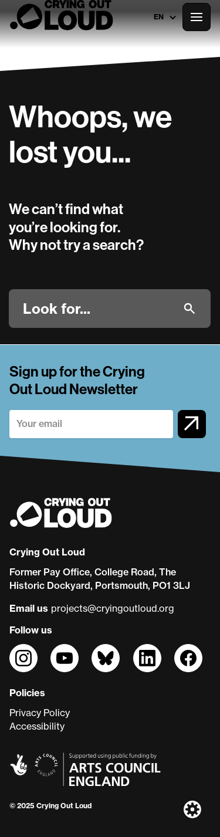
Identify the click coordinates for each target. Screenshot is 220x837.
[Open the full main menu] (196, 17)
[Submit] (189, 308)
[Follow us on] (23, 658)
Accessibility (37, 726)
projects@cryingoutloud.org (112, 608)
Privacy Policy (39, 713)
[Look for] (98, 308)
